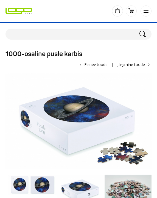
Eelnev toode (96, 64)
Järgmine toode (131, 64)
